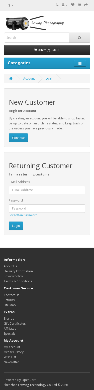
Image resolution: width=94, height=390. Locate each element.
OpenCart (29, 380)
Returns (9, 300)
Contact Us (11, 295)
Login (49, 78)
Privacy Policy (13, 276)
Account (29, 78)
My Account (12, 347)
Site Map (10, 305)
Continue (18, 138)
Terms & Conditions (18, 281)
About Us (10, 266)
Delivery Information (18, 271)
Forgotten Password (23, 215)
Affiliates (10, 328)
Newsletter (11, 362)
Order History (14, 352)
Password (16, 200)
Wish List (10, 357)
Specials (9, 333)
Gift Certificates (15, 323)
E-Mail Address (19, 182)
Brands (9, 318)
